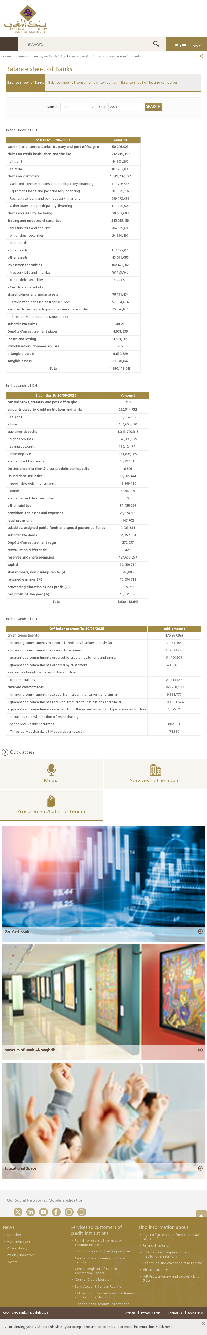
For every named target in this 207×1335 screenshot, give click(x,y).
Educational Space (20, 1168)
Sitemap (130, 1313)
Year (102, 107)
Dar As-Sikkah (16, 931)
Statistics (21, 56)
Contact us (175, 1313)
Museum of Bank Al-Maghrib (29, 1050)
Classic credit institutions (86, 56)
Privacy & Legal (151, 1313)
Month (52, 107)
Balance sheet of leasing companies (149, 82)
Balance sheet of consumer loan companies (82, 82)
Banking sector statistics (48, 56)
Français (179, 44)
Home (7, 56)
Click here (164, 1327)
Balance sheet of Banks (25, 82)
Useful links (195, 1313)
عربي (197, 44)
